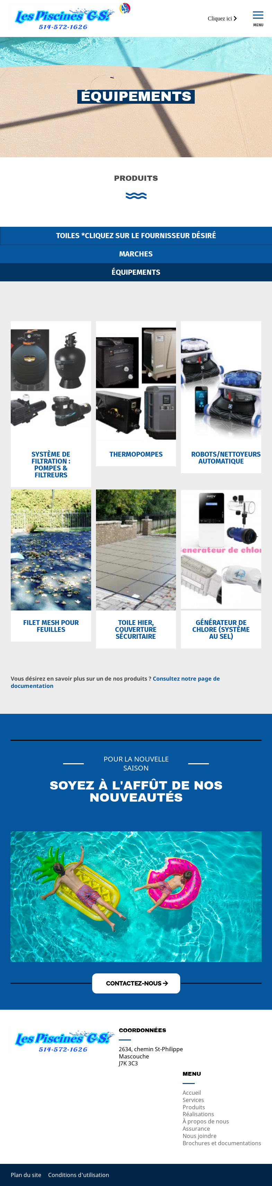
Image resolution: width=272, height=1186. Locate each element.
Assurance (196, 1128)
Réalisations (198, 1114)
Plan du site (26, 1175)
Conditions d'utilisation (78, 1175)
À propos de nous (206, 1121)
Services (193, 1100)
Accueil (192, 1092)
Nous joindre (200, 1136)
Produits (194, 1107)
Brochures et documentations (222, 1143)
